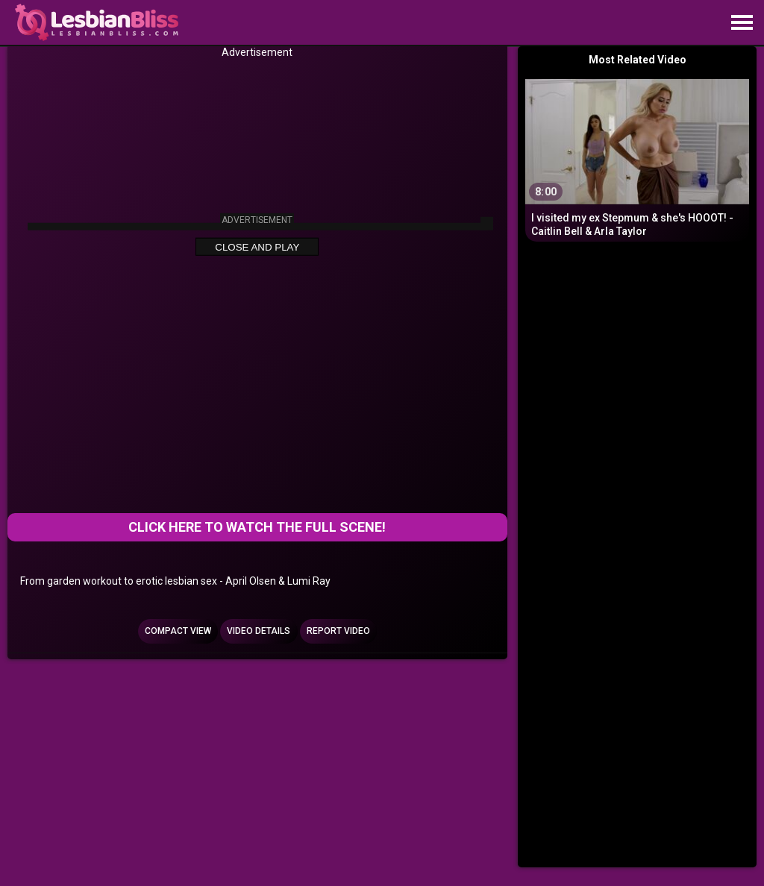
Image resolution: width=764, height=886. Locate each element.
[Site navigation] (741, 23)
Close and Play (257, 247)
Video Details (258, 631)
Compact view (178, 631)
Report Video (338, 631)
